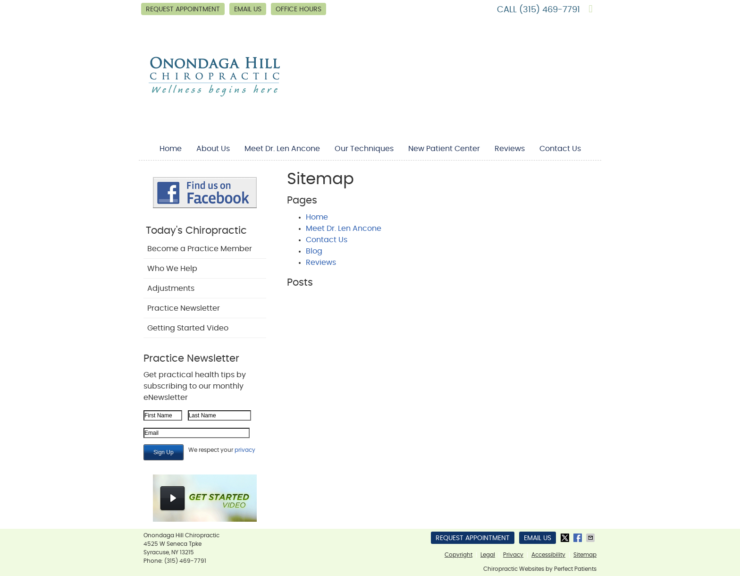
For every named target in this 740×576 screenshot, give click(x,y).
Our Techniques (364, 148)
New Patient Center (444, 148)
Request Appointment (183, 9)
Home (171, 148)
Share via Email (591, 538)
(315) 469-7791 (549, 10)
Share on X (566, 538)
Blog (314, 251)
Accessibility (548, 555)
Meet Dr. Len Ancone (282, 148)
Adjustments (170, 288)
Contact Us (560, 148)
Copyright (458, 555)
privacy (245, 450)
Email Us (247, 9)
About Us (213, 148)
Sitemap (585, 555)
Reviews (510, 148)
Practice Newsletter (183, 308)
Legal (487, 555)
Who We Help (172, 268)
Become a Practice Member (199, 249)
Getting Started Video (187, 328)
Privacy (513, 555)
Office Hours (298, 9)
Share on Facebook (578, 538)
